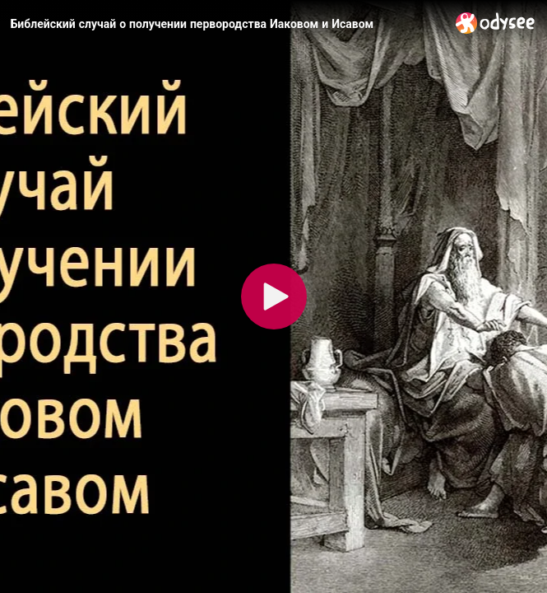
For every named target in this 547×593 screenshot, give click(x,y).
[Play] (274, 296)
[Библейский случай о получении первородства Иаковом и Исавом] (226, 24)
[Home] (495, 22)
